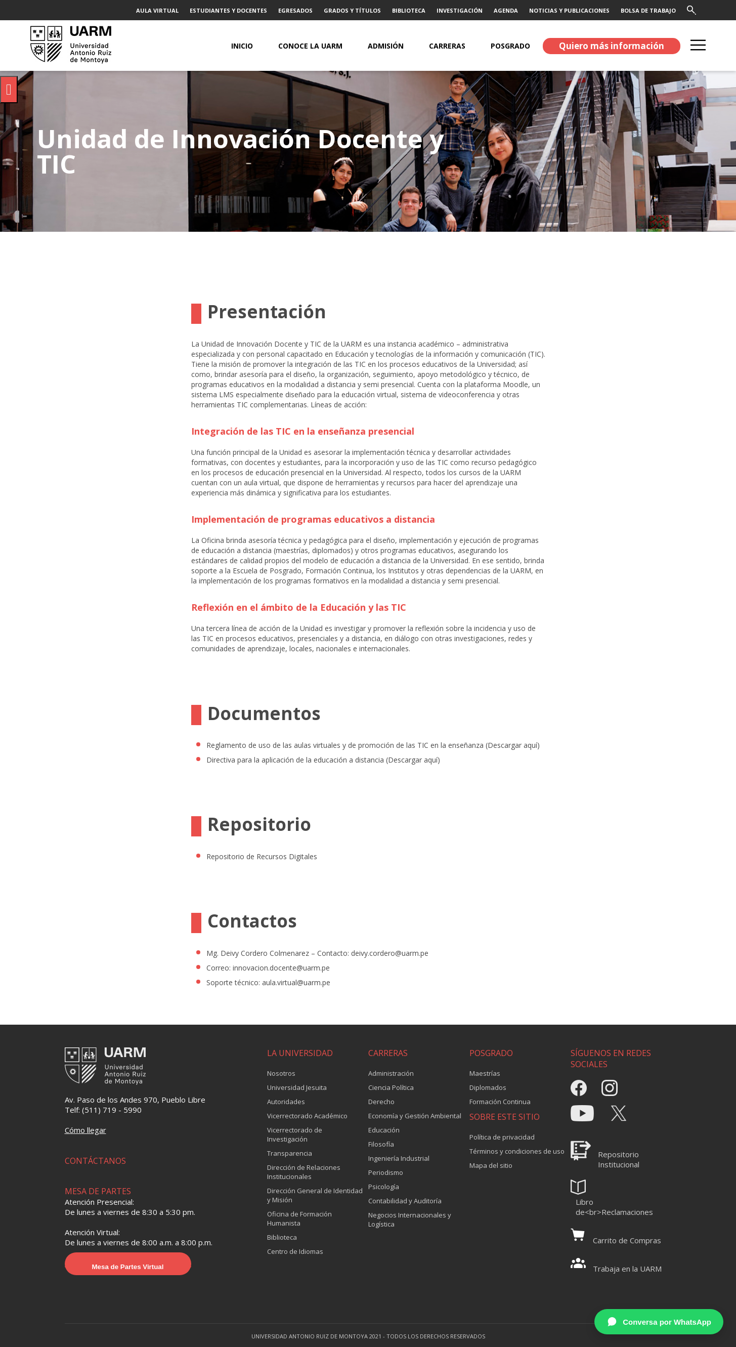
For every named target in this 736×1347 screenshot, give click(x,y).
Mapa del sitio (490, 1165)
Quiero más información (611, 46)
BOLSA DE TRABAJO (648, 10)
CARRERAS (447, 46)
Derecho (381, 1101)
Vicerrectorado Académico (307, 1115)
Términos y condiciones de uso (517, 1151)
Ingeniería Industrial (398, 1158)
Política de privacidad (502, 1137)
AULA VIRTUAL (157, 10)
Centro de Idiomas (295, 1251)
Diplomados (487, 1087)
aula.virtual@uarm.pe (296, 982)
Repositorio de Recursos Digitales (261, 856)
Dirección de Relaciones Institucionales (303, 1172)
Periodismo (385, 1172)
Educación (384, 1129)
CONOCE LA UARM (310, 46)
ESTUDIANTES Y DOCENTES (228, 10)
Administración (391, 1073)
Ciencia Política (391, 1087)
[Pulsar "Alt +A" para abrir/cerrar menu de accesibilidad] (9, 89)
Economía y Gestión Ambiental (414, 1115)
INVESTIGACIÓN (460, 10)
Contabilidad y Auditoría (405, 1200)
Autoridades (286, 1101)
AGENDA (506, 10)
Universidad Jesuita (297, 1087)
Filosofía (381, 1144)
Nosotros (281, 1073)
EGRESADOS (295, 10)
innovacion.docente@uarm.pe (281, 968)
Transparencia (289, 1153)
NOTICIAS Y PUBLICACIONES (569, 10)
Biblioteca (282, 1237)
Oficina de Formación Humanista (299, 1218)
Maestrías (484, 1073)
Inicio (242, 46)
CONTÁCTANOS (95, 1160)
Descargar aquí (512, 745)
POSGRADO (510, 46)
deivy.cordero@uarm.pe (389, 953)
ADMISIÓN (386, 46)
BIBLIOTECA (408, 10)
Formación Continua (500, 1101)
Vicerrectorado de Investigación (294, 1134)
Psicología (383, 1186)
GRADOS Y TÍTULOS (352, 10)
